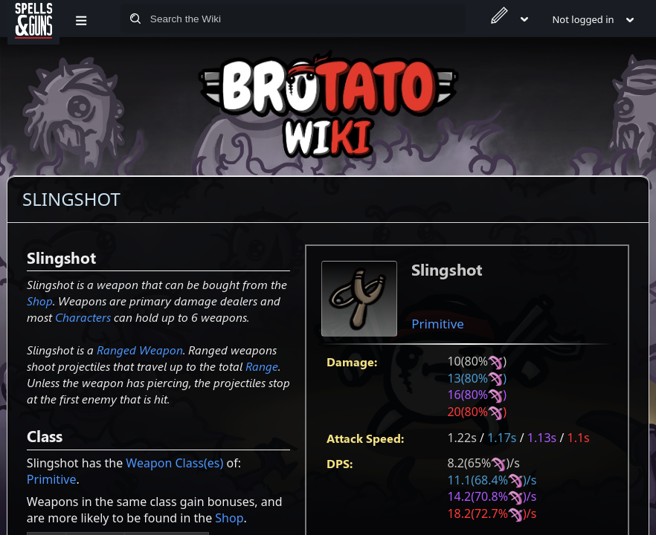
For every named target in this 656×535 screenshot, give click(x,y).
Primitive (437, 323)
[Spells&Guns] (33, 18)
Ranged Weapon (140, 349)
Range (261, 366)
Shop (40, 300)
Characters (83, 317)
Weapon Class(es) (174, 463)
